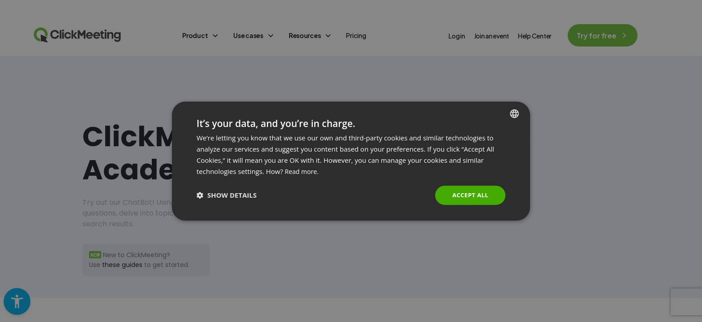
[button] (227, 195)
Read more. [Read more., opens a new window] (303, 170)
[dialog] (351, 161)
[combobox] (514, 113)
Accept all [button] (469, 195)
